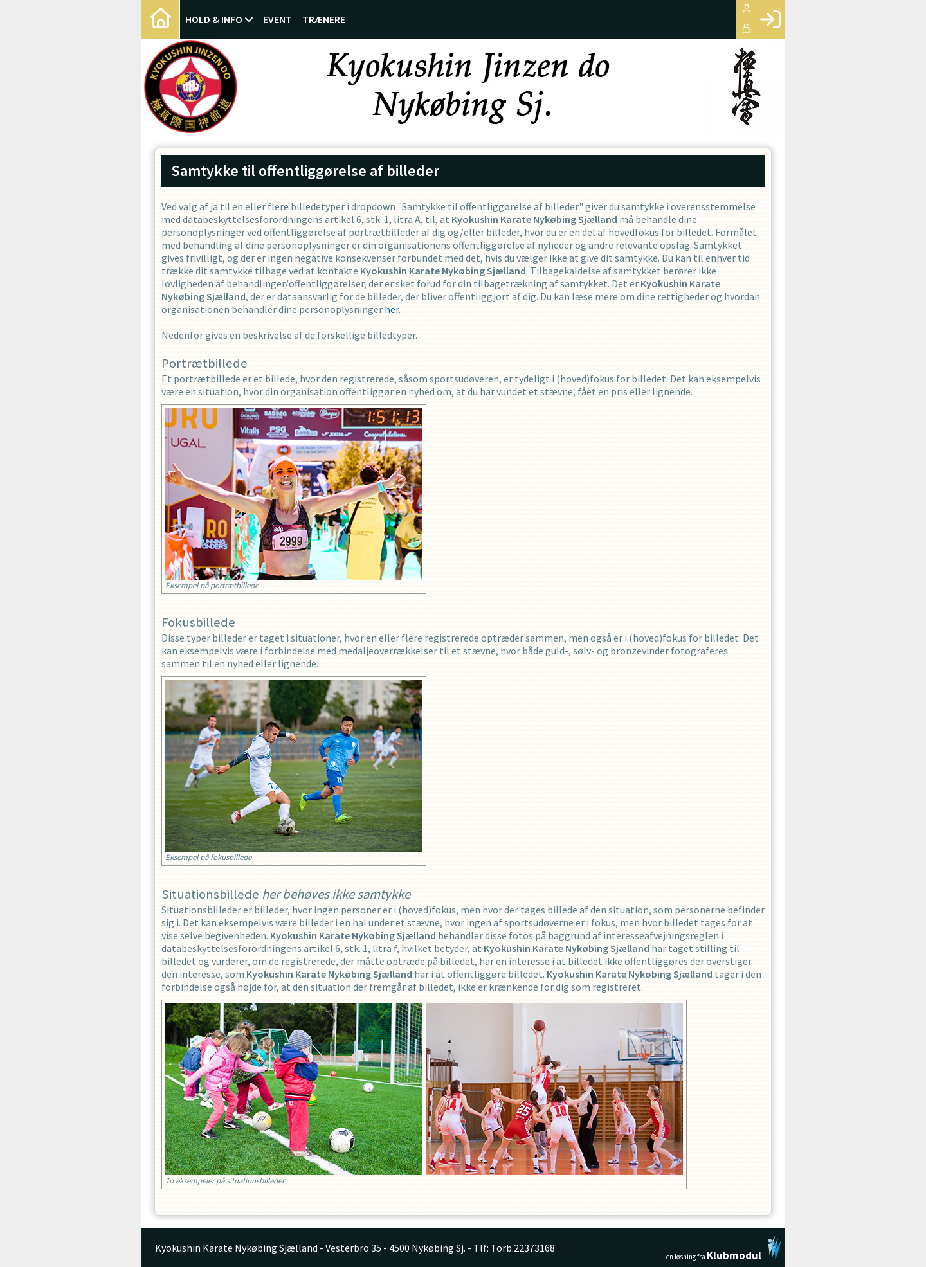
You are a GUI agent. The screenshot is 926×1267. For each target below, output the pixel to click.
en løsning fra (723, 1248)
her (392, 309)
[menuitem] (160, 19)
